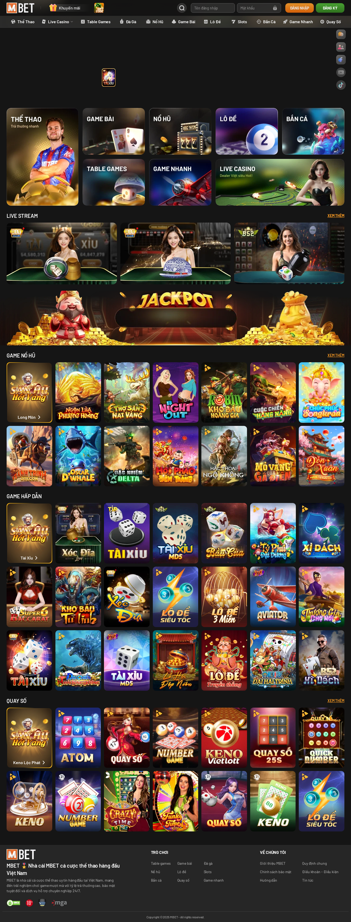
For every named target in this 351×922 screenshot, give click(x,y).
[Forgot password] (275, 8)
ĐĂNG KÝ (330, 8)
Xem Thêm (336, 215)
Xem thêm (336, 355)
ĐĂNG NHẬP (299, 8)
